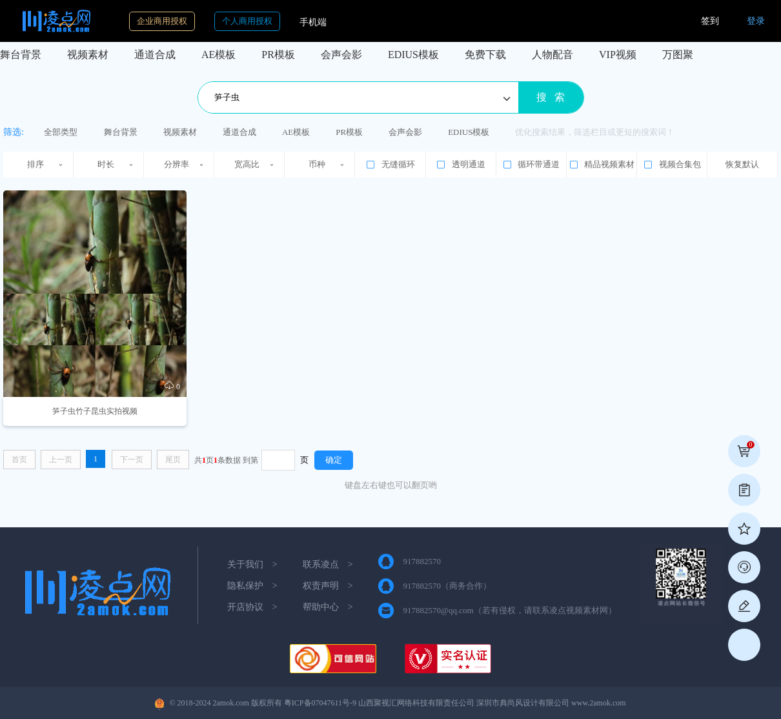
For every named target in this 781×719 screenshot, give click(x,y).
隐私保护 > (252, 586)
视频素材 (87, 54)
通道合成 (155, 54)
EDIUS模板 (413, 54)
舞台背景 (20, 54)
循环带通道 (531, 164)
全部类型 (60, 132)
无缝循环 (389, 164)
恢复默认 (742, 164)
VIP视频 (617, 54)
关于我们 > (252, 564)
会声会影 (341, 54)
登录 (756, 21)
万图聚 (677, 54)
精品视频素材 (601, 164)
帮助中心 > (328, 607)
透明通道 (460, 164)
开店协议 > (252, 607)
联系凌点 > (328, 564)
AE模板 (218, 54)
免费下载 (485, 54)
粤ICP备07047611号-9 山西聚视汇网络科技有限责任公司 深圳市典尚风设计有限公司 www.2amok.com (455, 702)
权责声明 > (328, 586)
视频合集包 (671, 164)
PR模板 (278, 54)
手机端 (313, 22)
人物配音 (552, 54)
